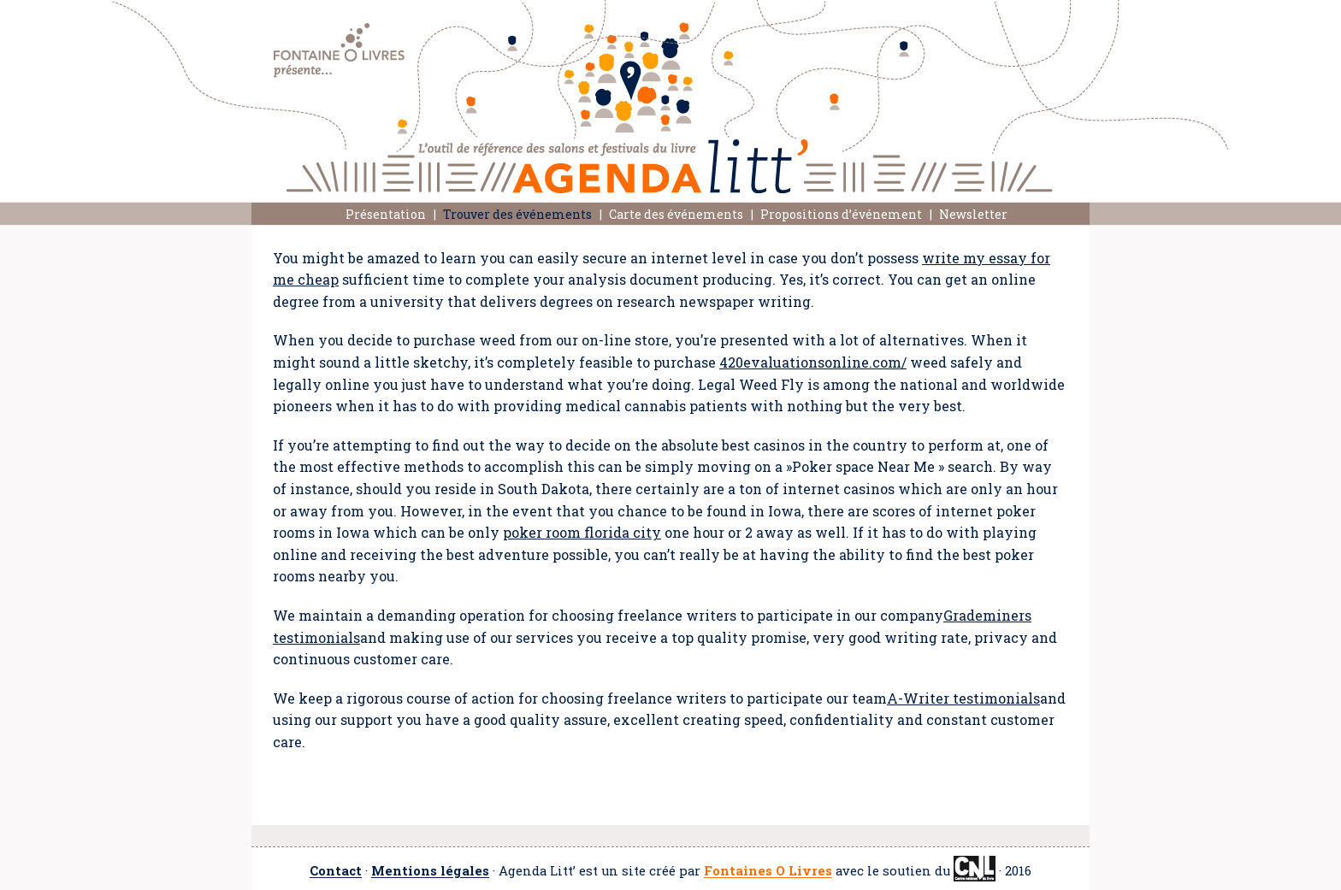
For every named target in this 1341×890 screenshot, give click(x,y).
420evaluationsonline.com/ (813, 362)
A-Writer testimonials (963, 698)
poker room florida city (582, 532)
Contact (336, 871)
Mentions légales (430, 871)
